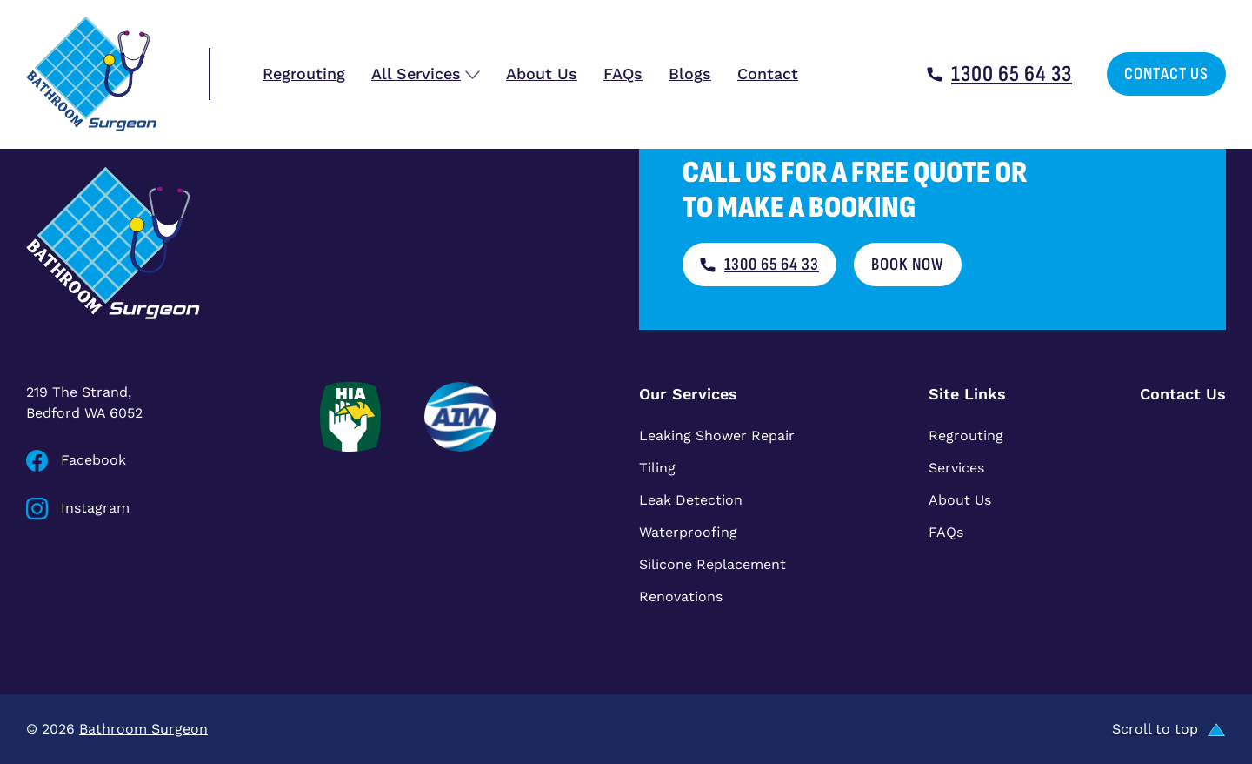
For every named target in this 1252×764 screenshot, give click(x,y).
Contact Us (1166, 74)
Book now (907, 264)
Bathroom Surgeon (143, 728)
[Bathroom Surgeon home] (91, 74)
